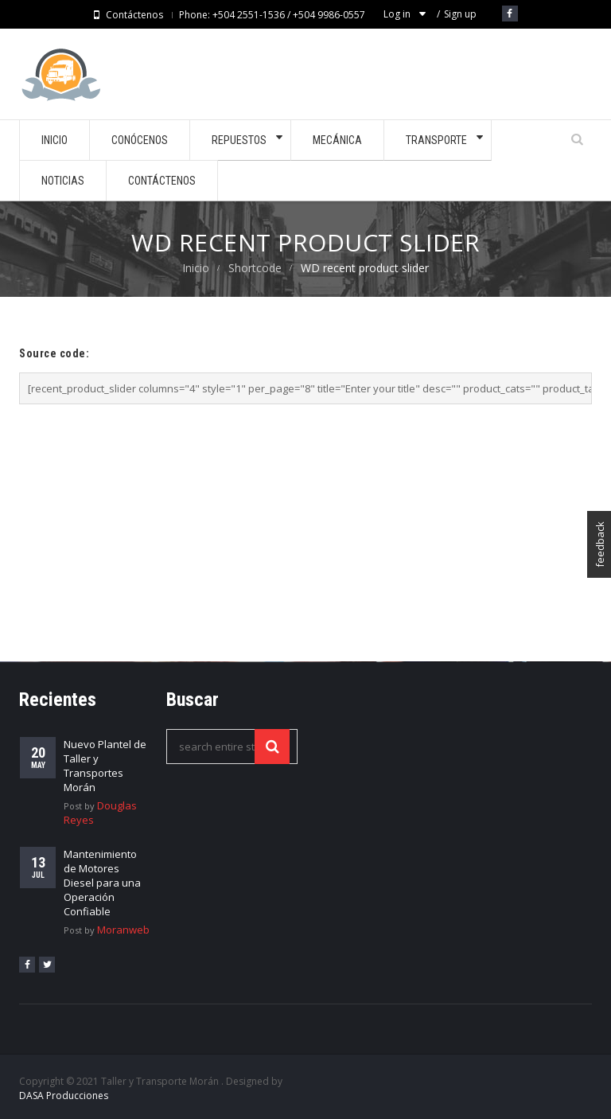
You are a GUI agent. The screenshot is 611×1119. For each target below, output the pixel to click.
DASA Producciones (63, 1095)
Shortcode (255, 267)
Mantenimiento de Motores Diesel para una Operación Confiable (102, 882)
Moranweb (123, 929)
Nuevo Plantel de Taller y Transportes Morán (105, 765)
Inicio (195, 267)
